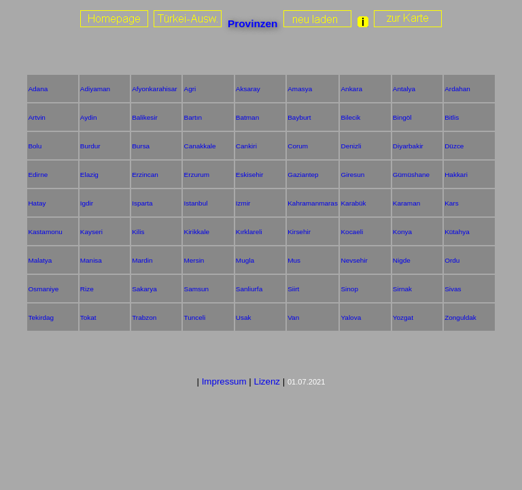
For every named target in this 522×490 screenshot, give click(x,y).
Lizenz (267, 381)
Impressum (224, 381)
